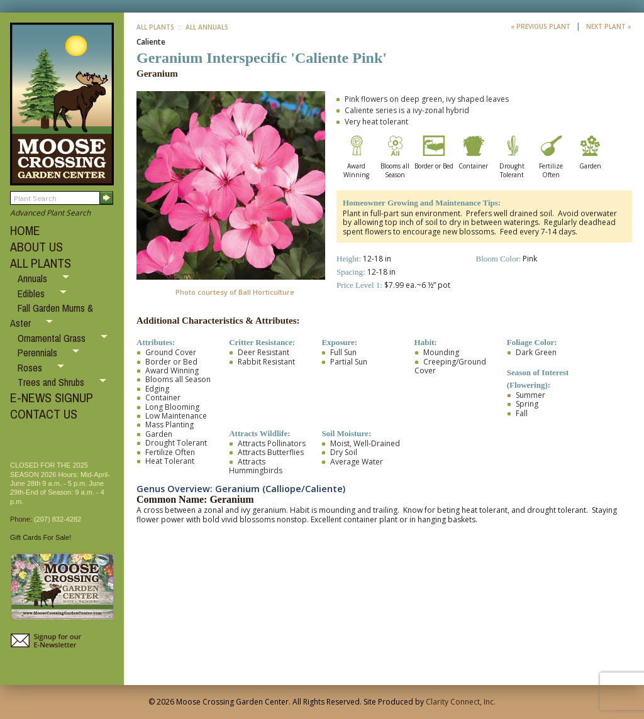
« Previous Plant (541, 26)
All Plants (155, 27)
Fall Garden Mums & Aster (51, 315)
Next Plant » (608, 26)
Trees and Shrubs (52, 382)
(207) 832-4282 (57, 519)
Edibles (32, 293)
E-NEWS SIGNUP (51, 397)
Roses (31, 368)
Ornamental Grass (53, 338)
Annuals (34, 278)
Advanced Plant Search (50, 212)
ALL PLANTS (40, 263)
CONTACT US (43, 413)
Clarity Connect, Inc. (461, 701)
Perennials (39, 353)
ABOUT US (36, 246)
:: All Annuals (202, 27)
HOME (25, 230)
